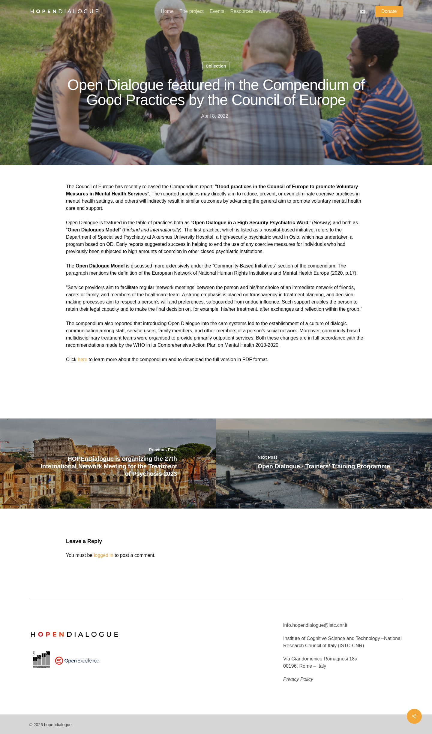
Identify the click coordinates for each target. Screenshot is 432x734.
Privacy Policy (298, 679)
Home (167, 11)
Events (217, 11)
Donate (389, 11)
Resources (241, 11)
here (82, 359)
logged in (103, 555)
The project (192, 11)
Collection (216, 66)
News (265, 11)
